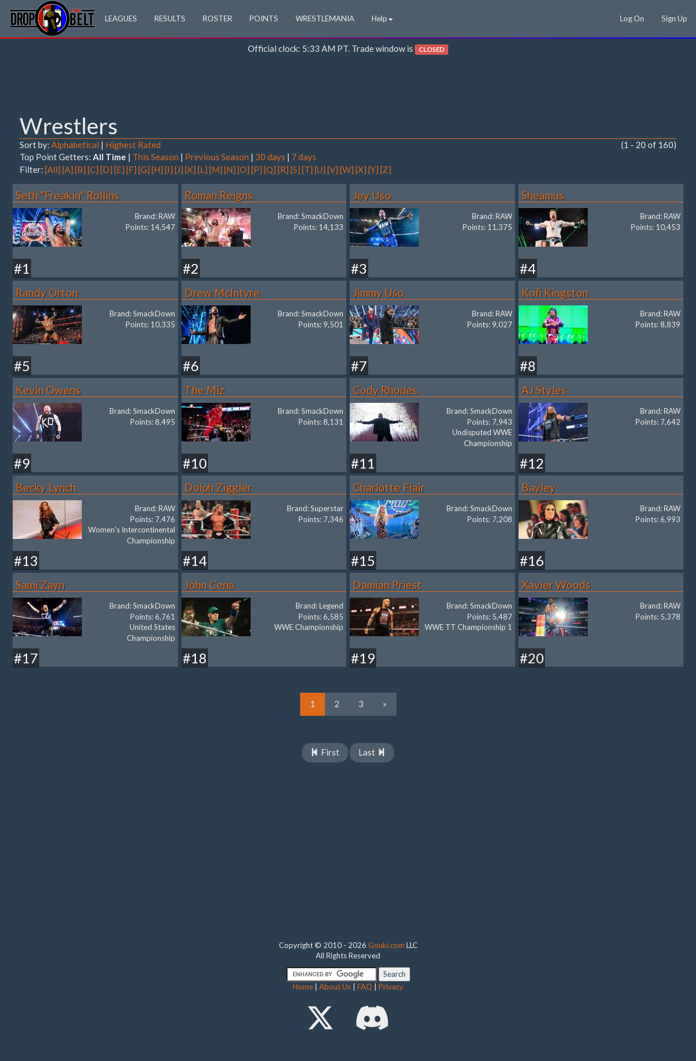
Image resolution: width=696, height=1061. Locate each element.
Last (371, 752)
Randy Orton (47, 292)
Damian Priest (387, 584)
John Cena (209, 584)
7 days (304, 157)
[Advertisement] (348, 87)
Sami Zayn (40, 584)
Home (303, 986)
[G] (144, 169)
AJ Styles (543, 390)
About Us (335, 986)
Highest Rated (133, 144)
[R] (283, 169)
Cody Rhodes (385, 390)
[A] (67, 169)
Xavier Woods (556, 584)
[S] (295, 169)
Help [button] (382, 18)
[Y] (373, 169)
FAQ (364, 986)
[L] (202, 169)
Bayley (538, 487)
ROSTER (217, 18)
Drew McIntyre (222, 292)
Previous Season (217, 157)
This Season (156, 157)
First (325, 752)
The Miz (204, 390)
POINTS (263, 18)
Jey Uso (372, 195)
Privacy (391, 986)
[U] (320, 169)
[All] (52, 169)
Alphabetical (75, 144)
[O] (243, 169)
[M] (215, 169)
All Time (109, 157)
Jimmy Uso (378, 292)
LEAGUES (121, 18)
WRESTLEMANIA (325, 18)
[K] (190, 169)
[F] (131, 169)
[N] (230, 169)
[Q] (270, 169)
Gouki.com (386, 945)
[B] (80, 169)
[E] (119, 169)
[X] (360, 169)
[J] (179, 169)
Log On (632, 18)
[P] (256, 169)
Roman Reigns (218, 195)
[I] (169, 169)
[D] (106, 169)
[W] (347, 169)
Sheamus (542, 195)
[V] (332, 169)
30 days (270, 157)
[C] (93, 169)
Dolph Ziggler (218, 487)
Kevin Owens (48, 390)
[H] (157, 169)
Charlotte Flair (389, 487)
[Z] (385, 169)
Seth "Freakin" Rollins (67, 195)
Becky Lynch (46, 487)
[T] (307, 169)
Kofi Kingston (554, 292)
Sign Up (674, 18)
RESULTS (170, 18)
